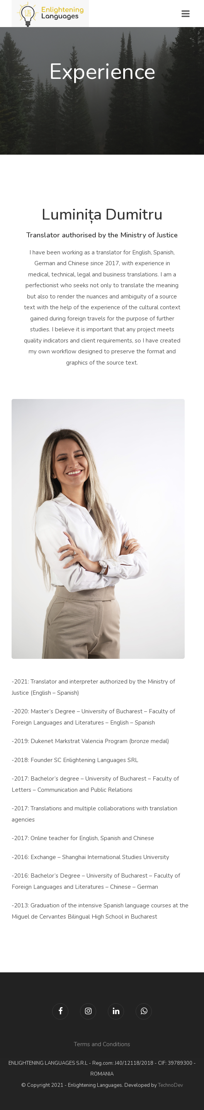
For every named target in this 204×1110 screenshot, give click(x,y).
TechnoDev (170, 1085)
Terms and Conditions (102, 1044)
